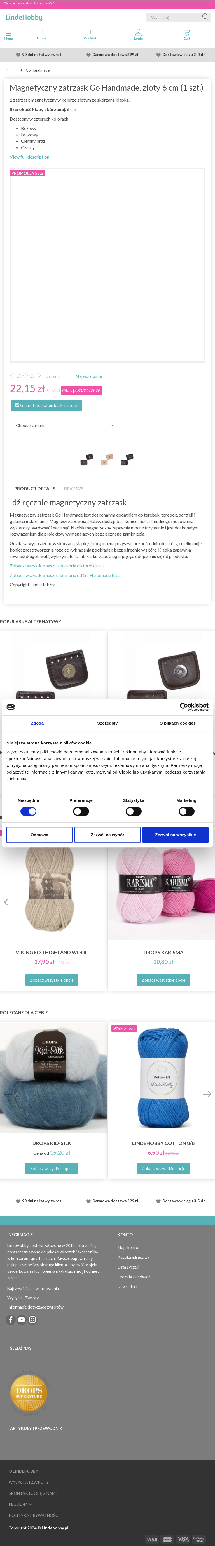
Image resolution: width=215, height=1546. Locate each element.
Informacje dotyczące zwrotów (35, 1307)
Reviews (73, 488)
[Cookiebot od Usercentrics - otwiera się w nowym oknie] (184, 707)
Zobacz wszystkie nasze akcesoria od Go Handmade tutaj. (65, 575)
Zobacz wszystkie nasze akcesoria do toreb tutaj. (57, 565)
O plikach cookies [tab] (178, 723)
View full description (29, 156)
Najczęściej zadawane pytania (33, 1288)
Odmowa (39, 834)
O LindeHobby (23, 1471)
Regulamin (20, 1504)
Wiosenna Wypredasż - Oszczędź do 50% (29, 2)
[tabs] (187, 36)
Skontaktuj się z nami (33, 1493)
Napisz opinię (88, 376)
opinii (53, 376)
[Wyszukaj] (205, 17)
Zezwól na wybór (107, 834)
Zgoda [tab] (37, 723)
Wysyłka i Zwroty (23, 1297)
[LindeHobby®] (24, 16)
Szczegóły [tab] (107, 723)
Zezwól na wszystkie (175, 834)
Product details (34, 488)
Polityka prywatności (34, 1515)
